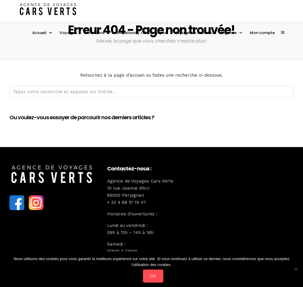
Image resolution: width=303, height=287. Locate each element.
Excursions (94, 33)
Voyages (68, 33)
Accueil (39, 33)
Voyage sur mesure (193, 33)
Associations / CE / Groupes (139, 33)
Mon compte (262, 33)
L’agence (228, 33)
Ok (153, 276)
